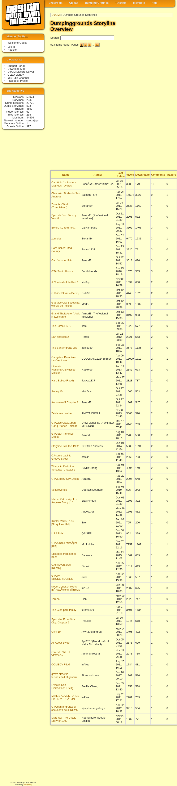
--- (52, 511)
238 (28, 114)
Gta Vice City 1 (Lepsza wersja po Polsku (65, 304)
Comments (158, 174)
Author (98, 174)
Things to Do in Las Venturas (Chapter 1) (63, 468)
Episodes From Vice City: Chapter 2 (63, 621)
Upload (73, 2)
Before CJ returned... (63, 227)
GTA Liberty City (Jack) (65, 478)
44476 (30, 117)
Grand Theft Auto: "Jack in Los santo (65, 315)
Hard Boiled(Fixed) (62, 380)
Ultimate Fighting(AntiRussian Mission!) (63, 369)
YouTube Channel (18, 77)
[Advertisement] (156, 107)
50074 (30, 97)
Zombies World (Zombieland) (60, 206)
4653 (29, 108)
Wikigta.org (27, 785)
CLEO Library (16, 74)
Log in (11, 46)
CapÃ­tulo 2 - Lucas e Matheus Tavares (64, 184)
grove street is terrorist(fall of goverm (64, 675)
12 (97, 44)
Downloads (142, 174)
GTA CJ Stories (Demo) (65, 293)
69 (27, 111)
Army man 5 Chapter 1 (64, 402)
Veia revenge (59, 489)
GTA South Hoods (62, 271)
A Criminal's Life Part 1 (64, 282)
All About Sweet (60, 642)
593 (28, 105)
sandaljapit (32, 120)
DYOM (56, 14)
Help (154, 2)
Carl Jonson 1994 (61, 260)
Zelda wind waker (61, 413)
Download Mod (16, 68)
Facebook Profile (18, 80)
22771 (30, 102)
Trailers (171, 174)
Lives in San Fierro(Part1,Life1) (62, 686)
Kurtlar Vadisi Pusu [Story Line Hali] (62, 522)
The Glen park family (63, 609)
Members (139, 2)
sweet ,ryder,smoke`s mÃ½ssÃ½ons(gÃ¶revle (65, 588)
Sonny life (57, 391)
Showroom (55, 2)
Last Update (120, 174)
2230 (29, 99)
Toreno (55, 599)
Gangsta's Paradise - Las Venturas (63, 359)
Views (130, 174)
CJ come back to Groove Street (61, 457)
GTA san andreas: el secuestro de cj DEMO (64, 708)
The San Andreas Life (64, 347)
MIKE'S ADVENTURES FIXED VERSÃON (65, 697)
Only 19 (56, 631)
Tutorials (120, 2)
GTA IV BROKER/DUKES (62, 577)
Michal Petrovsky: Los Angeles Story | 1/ (64, 501)
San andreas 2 (60, 336)
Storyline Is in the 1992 (65, 446)
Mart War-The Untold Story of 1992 (63, 719)
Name (65, 174)
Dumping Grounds (97, 2)
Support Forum (16, 65)
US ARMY (57, 533)
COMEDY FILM (60, 664)
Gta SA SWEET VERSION (60, 654)
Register (13, 49)
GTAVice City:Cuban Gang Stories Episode (64, 424)
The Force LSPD (61, 325)
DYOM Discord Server (21, 71)
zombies (56, 238)
